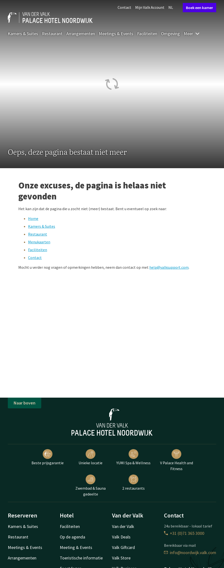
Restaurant (52, 33)
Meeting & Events (76, 547)
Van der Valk (123, 526)
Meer (192, 33)
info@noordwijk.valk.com (190, 552)
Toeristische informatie (81, 558)
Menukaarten (39, 241)
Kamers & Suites (23, 33)
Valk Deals (121, 537)
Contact (124, 7)
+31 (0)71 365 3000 (184, 533)
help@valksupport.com (169, 267)
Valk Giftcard (123, 547)
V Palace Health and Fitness (176, 460)
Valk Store (121, 558)
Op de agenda (72, 537)
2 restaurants (133, 483)
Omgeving (170, 33)
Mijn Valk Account (149, 7)
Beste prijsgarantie (47, 457)
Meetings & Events (116, 33)
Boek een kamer (199, 7)
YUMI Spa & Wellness (133, 457)
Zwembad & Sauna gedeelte (90, 485)
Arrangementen (80, 33)
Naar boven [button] (24, 403)
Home (33, 218)
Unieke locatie (90, 457)
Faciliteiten (147, 33)
